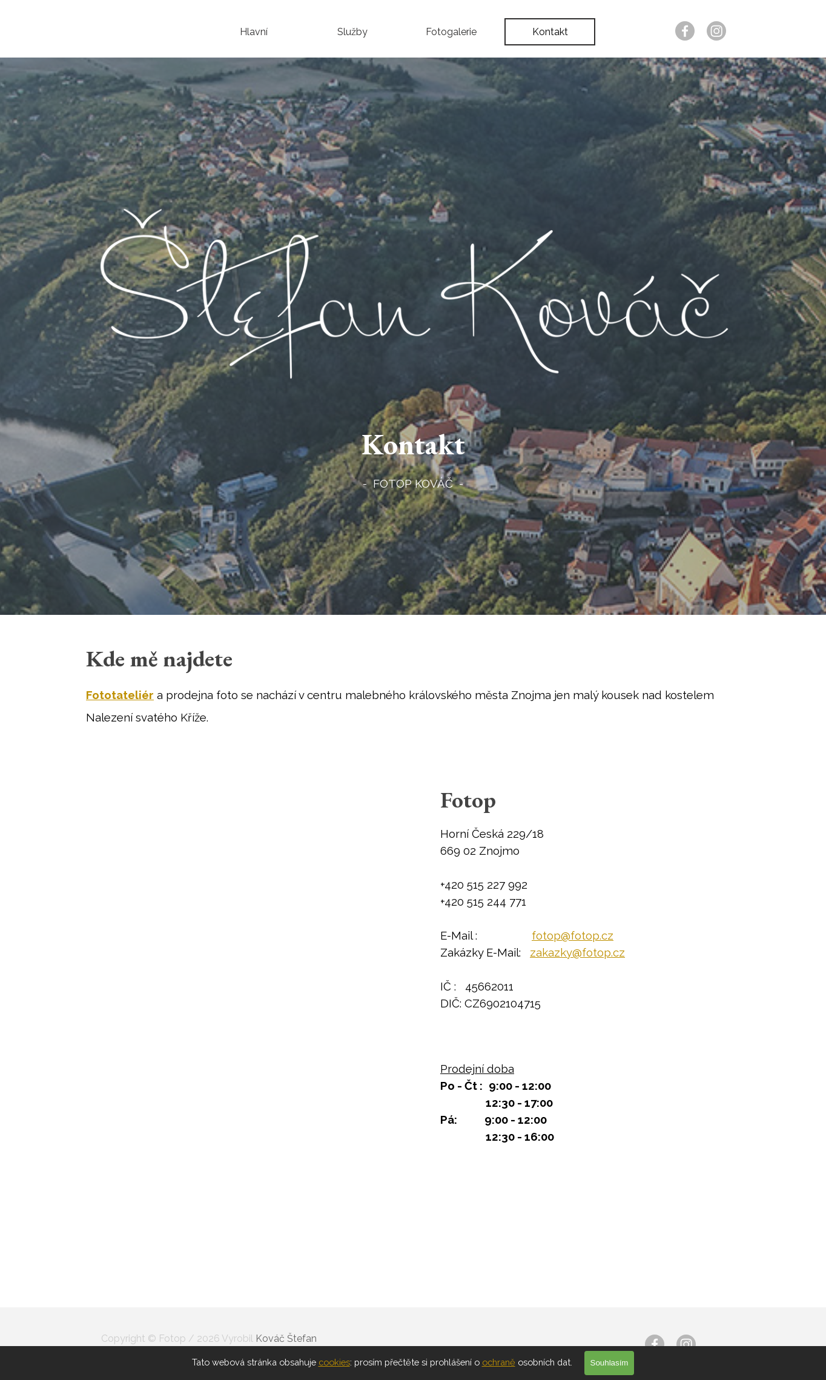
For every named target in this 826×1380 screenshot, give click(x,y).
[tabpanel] (413, 457)
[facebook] (685, 31)
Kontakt (550, 32)
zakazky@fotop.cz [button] (577, 952)
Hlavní (254, 32)
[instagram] (716, 31)
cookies (334, 1362)
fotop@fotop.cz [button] (572, 935)
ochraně (498, 1362)
